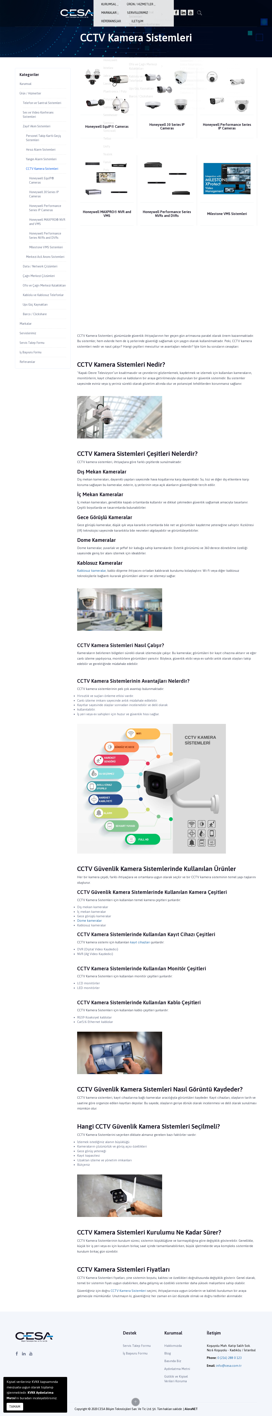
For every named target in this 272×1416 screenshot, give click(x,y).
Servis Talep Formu (34, 393)
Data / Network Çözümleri (43, 303)
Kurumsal (77, 9)
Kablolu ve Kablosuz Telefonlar (38, 340)
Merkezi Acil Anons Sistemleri (41, 290)
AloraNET (191, 1409)
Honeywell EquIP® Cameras (107, 126)
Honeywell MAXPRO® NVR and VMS (107, 214)
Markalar (134, 9)
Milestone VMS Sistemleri (227, 214)
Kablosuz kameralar (91, 570)
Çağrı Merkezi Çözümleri (42, 313)
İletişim (209, 9)
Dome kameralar (89, 920)
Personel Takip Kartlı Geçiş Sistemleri (42, 146)
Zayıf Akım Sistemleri (39, 134)
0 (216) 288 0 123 (229, 1358)
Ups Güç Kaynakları (37, 352)
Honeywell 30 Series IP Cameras (167, 126)
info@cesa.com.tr (229, 1365)
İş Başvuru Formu (32, 403)
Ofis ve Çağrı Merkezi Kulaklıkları (39, 325)
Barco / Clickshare (37, 363)
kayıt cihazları (140, 942)
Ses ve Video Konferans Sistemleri (40, 121)
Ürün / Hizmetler (105, 9)
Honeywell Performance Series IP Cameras (227, 126)
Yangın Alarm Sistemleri (44, 169)
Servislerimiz (159, 9)
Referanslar (186, 9)
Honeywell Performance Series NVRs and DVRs (167, 214)
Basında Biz (172, 1361)
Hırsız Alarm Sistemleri (44, 159)
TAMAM (14, 1406)
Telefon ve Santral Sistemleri (37, 106)
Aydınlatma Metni (177, 1369)
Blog (167, 1353)
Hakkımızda (173, 1345)
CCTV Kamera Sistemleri (128, 1290)
